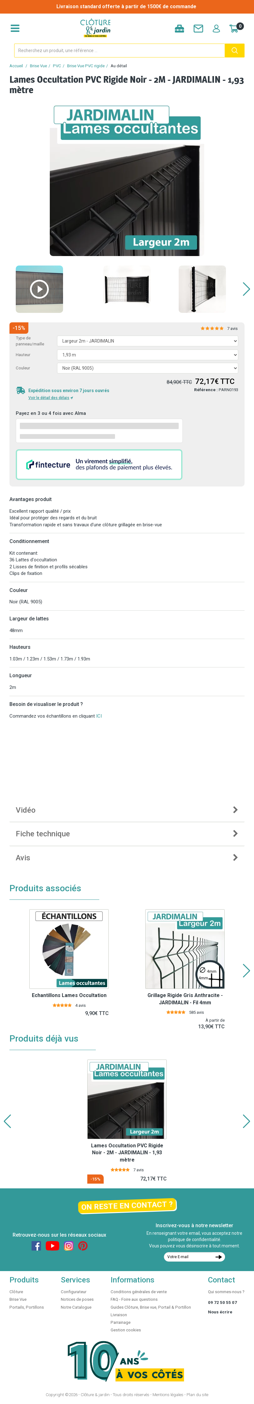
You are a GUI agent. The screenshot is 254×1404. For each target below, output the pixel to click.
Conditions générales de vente (139, 1291)
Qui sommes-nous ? (226, 1291)
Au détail (119, 65)
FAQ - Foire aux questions (134, 1299)
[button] (246, 289)
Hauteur (23, 354)
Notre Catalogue (76, 1307)
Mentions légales (168, 1394)
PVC (57, 65)
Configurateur (73, 1291)
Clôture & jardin (95, 1394)
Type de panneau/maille (30, 341)
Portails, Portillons (26, 1307)
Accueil (16, 65)
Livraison (119, 1314)
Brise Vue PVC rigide (86, 65)
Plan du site (197, 1394)
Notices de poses (77, 1299)
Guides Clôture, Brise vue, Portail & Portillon (151, 1307)
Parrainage (120, 1322)
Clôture (16, 1291)
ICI (99, 716)
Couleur (23, 368)
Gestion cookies (126, 1330)
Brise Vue (38, 65)
